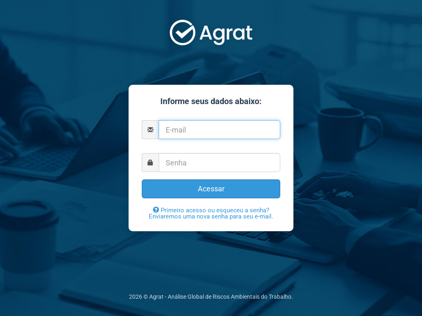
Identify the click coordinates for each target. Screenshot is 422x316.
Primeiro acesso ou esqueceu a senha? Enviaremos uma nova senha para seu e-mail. (211, 213)
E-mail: (211, 117)
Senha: (211, 149)
